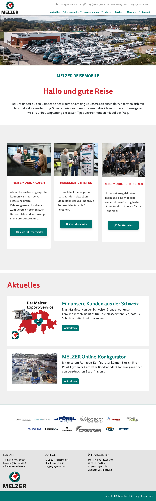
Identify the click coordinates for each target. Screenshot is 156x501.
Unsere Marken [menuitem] (93, 11)
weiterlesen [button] (70, 328)
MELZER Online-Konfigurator (94, 356)
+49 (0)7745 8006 (96, 4)
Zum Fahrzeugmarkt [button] (29, 232)
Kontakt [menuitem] (146, 12)
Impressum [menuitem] (147, 496)
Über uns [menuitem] (133, 11)
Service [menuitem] (120, 11)
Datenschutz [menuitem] (122, 496)
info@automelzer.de (71, 4)
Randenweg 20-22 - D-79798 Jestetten (129, 4)
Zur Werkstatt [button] (123, 225)
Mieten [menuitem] (108, 12)
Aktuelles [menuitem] (55, 12)
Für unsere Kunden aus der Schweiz (100, 303)
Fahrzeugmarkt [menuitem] (73, 11)
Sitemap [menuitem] (135, 496)
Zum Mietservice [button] (76, 224)
